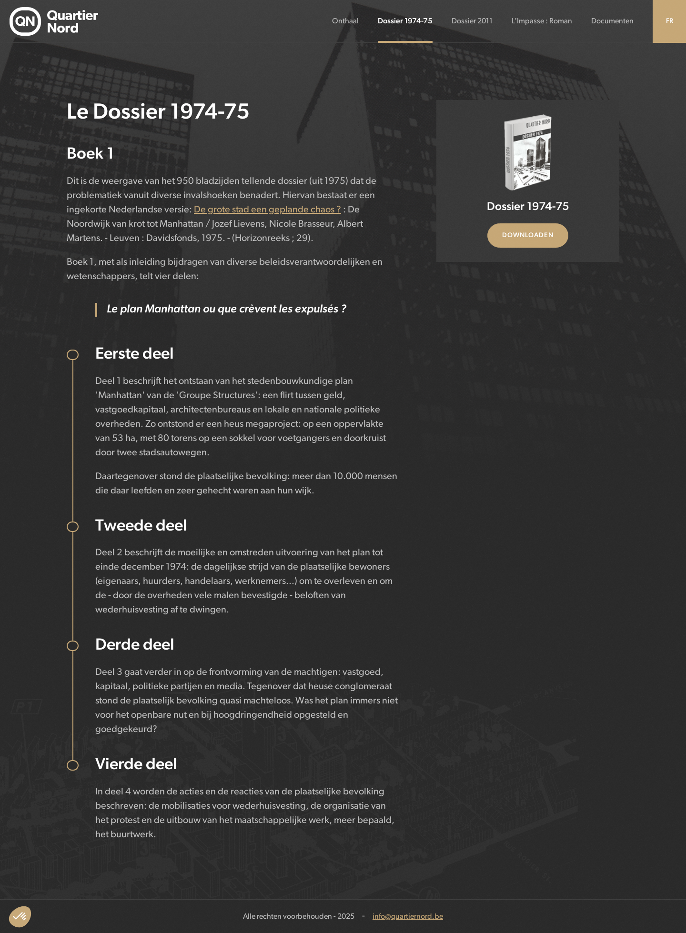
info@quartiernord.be (408, 917)
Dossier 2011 (472, 21)
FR (669, 21)
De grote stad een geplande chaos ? (267, 210)
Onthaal (345, 21)
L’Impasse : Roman (542, 21)
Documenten (612, 21)
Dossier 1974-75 (405, 21)
